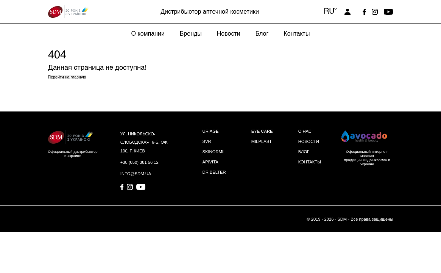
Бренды (191, 33)
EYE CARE (262, 131)
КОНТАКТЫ (309, 162)
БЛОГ (303, 151)
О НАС (305, 131)
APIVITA (210, 162)
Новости (228, 33)
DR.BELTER (214, 172)
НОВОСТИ (308, 141)
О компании (148, 33)
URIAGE (211, 131)
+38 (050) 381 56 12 (139, 162)
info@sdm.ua (135, 173)
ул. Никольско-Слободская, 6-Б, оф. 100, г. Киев (144, 142)
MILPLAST (261, 141)
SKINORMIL (214, 151)
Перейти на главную (67, 77)
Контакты (297, 33)
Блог (262, 33)
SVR (207, 141)
